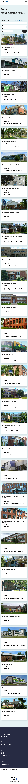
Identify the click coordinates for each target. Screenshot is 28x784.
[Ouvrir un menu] (26, 1)
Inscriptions (3, 743)
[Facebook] (2, 737)
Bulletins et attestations (5, 759)
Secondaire (3, 752)
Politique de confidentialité (5, 764)
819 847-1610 (7, 734)
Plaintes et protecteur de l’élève (6, 744)
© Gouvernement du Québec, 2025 (14, 781)
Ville (2, 25)
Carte (24, 31)
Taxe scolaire (3, 762)
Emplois (2, 761)
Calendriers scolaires (4, 741)
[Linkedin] (4, 737)
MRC (2, 28)
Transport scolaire (4, 746)
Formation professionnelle (5, 755)
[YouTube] (7, 737)
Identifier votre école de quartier (16, 20)
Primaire (2, 750)
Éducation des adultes (4, 753)
